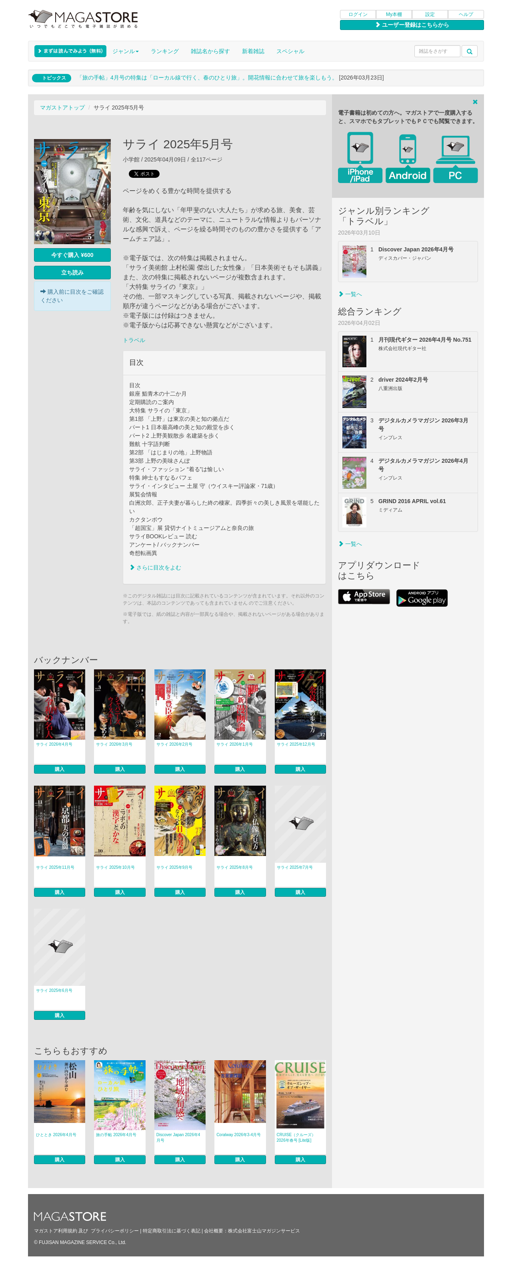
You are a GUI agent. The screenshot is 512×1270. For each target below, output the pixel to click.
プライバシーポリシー (115, 1231)
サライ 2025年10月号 (115, 867)
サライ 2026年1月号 (234, 744)
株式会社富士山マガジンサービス (264, 1231)
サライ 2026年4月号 (54, 744)
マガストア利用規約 (55, 1231)
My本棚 (394, 14)
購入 (59, 769)
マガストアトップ (62, 107)
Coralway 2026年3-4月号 (238, 1135)
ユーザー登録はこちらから (412, 25)
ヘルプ (466, 14)
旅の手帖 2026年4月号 (116, 1135)
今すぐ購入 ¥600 (72, 255)
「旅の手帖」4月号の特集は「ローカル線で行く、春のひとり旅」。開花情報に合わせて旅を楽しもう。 (207, 77)
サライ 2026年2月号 (174, 744)
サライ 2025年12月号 (296, 744)
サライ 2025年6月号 (54, 990)
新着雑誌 (253, 51)
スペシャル (290, 51)
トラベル (134, 340)
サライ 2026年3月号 (114, 744)
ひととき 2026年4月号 (56, 1135)
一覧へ (350, 294)
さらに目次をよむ (155, 567)
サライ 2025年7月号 (295, 867)
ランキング (165, 51)
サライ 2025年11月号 (55, 867)
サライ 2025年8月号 (234, 867)
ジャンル (125, 51)
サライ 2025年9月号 (174, 867)
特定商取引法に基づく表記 (171, 1231)
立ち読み (72, 272)
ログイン (358, 14)
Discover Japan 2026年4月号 (178, 1138)
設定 (430, 14)
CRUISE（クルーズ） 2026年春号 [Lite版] (296, 1138)
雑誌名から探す (210, 51)
